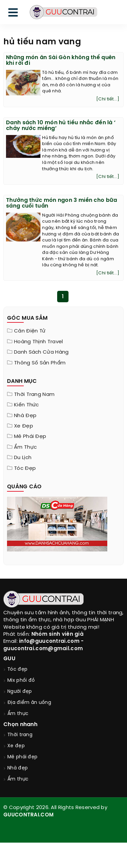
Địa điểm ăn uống (29, 702)
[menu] (13, 14)
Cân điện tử (29, 331)
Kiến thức (26, 405)
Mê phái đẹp (30, 436)
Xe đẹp (23, 426)
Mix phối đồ (21, 680)
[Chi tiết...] (107, 99)
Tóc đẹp (25, 468)
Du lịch (22, 457)
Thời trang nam (34, 394)
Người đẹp (19, 691)
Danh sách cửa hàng (41, 352)
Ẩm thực (25, 447)
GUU (9, 659)
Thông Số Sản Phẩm (40, 363)
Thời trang (19, 734)
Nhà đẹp (25, 415)
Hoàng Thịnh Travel (38, 342)
